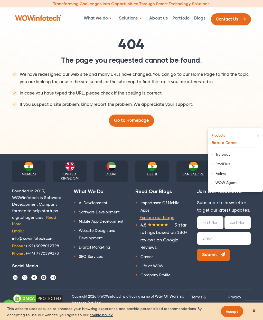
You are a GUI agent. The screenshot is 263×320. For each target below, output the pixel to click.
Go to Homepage (131, 120)
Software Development (99, 212)
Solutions (127, 18)
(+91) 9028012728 (35, 246)
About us (153, 18)
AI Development (93, 203)
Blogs (198, 18)
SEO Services (91, 257)
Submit (214, 255)
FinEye (220, 173)
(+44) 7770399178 (35, 253)
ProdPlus (222, 164)
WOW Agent (226, 183)
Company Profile (155, 275)
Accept (233, 311)
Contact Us (230, 18)
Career (146, 257)
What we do (96, 18)
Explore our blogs (156, 218)
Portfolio (177, 18)
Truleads (222, 154)
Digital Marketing (94, 248)
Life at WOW (152, 266)
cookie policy (101, 315)
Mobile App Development (101, 222)
